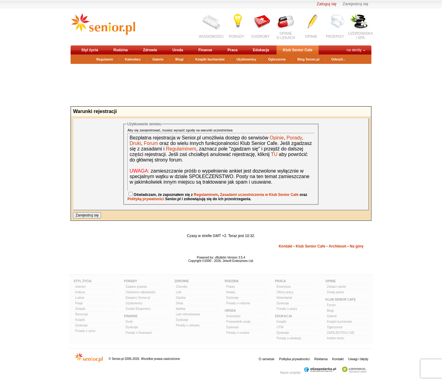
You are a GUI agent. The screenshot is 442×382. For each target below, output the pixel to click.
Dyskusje (81, 325)
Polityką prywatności (145, 199)
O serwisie (266, 359)
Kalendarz (133, 59)
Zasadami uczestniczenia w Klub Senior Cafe (259, 195)
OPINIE (311, 36)
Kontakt (286, 246)
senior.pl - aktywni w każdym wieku (103, 26)
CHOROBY (260, 36)
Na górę (356, 246)
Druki (135, 143)
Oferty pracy (285, 292)
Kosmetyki (233, 316)
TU (274, 154)
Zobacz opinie (336, 286)
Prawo (230, 286)
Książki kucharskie (209, 59)
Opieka (181, 297)
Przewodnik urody (238, 321)
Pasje (79, 303)
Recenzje (81, 314)
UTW (280, 327)
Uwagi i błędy (358, 359)
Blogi (179, 59)
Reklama (321, 359)
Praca (232, 50)
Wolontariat (284, 297)
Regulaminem (180, 148)
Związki (80, 308)
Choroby (182, 286)
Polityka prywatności (294, 359)
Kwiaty (230, 292)
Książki (80, 320)
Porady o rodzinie (238, 303)
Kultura (80, 292)
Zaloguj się (326, 4)
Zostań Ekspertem (138, 308)
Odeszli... (338, 59)
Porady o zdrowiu (188, 325)
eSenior (80, 286)
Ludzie (79, 297)
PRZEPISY (335, 36)
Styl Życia (82, 281)
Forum (151, 143)
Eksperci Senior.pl (138, 297)
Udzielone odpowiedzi (140, 292)
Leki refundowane (188, 314)
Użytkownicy (246, 59)
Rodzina (120, 50)
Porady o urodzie (238, 332)
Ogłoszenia (277, 59)
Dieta (179, 303)
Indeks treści (335, 338)
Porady (294, 137)
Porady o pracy (287, 308)
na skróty (354, 50)
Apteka (180, 308)
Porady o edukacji (289, 338)
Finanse (205, 50)
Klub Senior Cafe (297, 50)
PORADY (236, 36)
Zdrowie (150, 50)
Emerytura (284, 286)
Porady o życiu (85, 331)
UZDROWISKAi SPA (360, 35)
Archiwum (338, 246)
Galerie (158, 59)
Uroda (178, 50)
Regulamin (104, 59)
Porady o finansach (139, 332)
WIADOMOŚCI (211, 36)
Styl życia (89, 50)
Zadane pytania (136, 286)
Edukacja (261, 50)
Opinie (276, 137)
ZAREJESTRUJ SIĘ (340, 332)
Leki (178, 292)
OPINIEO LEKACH (286, 35)
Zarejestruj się (355, 4)
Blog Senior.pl (308, 59)
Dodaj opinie (335, 292)
